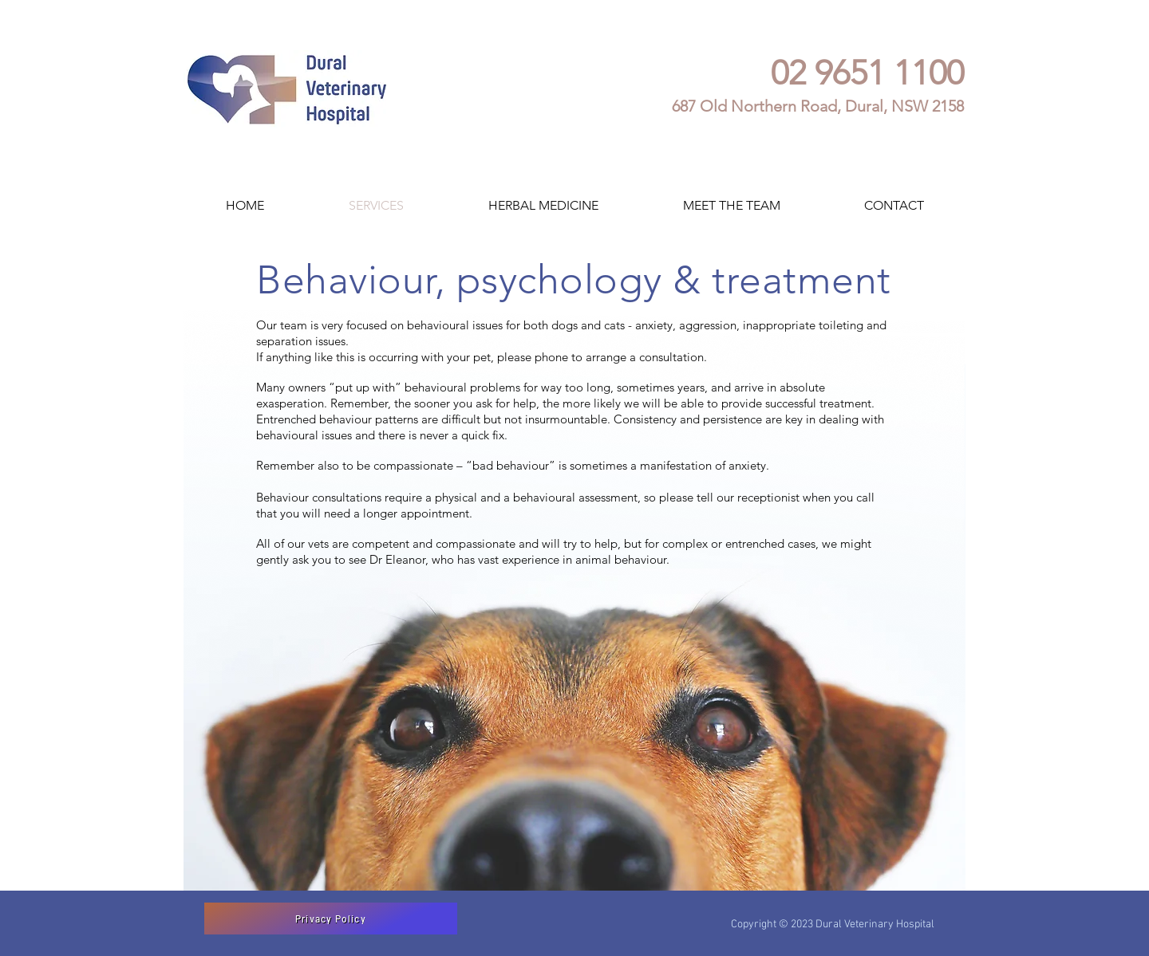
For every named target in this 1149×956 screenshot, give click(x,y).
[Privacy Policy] (330, 918)
